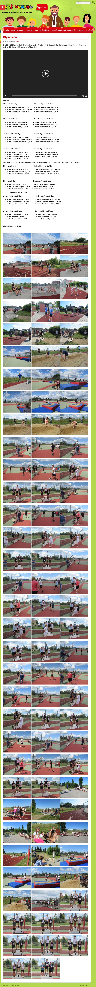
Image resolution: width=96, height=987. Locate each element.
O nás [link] (6, 30)
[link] (2, 7)
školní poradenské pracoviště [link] (63, 30)
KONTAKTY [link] (43, 7)
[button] (45, 73)
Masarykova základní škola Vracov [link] (17, 12)
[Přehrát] (5, 96)
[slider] (44, 95)
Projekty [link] (29, 30)
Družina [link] (89, 30)
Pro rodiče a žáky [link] (42, 30)
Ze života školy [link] (17, 30)
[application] (45, 74)
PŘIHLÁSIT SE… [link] (83, 985)
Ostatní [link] (17, 41)
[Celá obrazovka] (86, 96)
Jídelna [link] (80, 30)
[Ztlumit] (83, 96)
